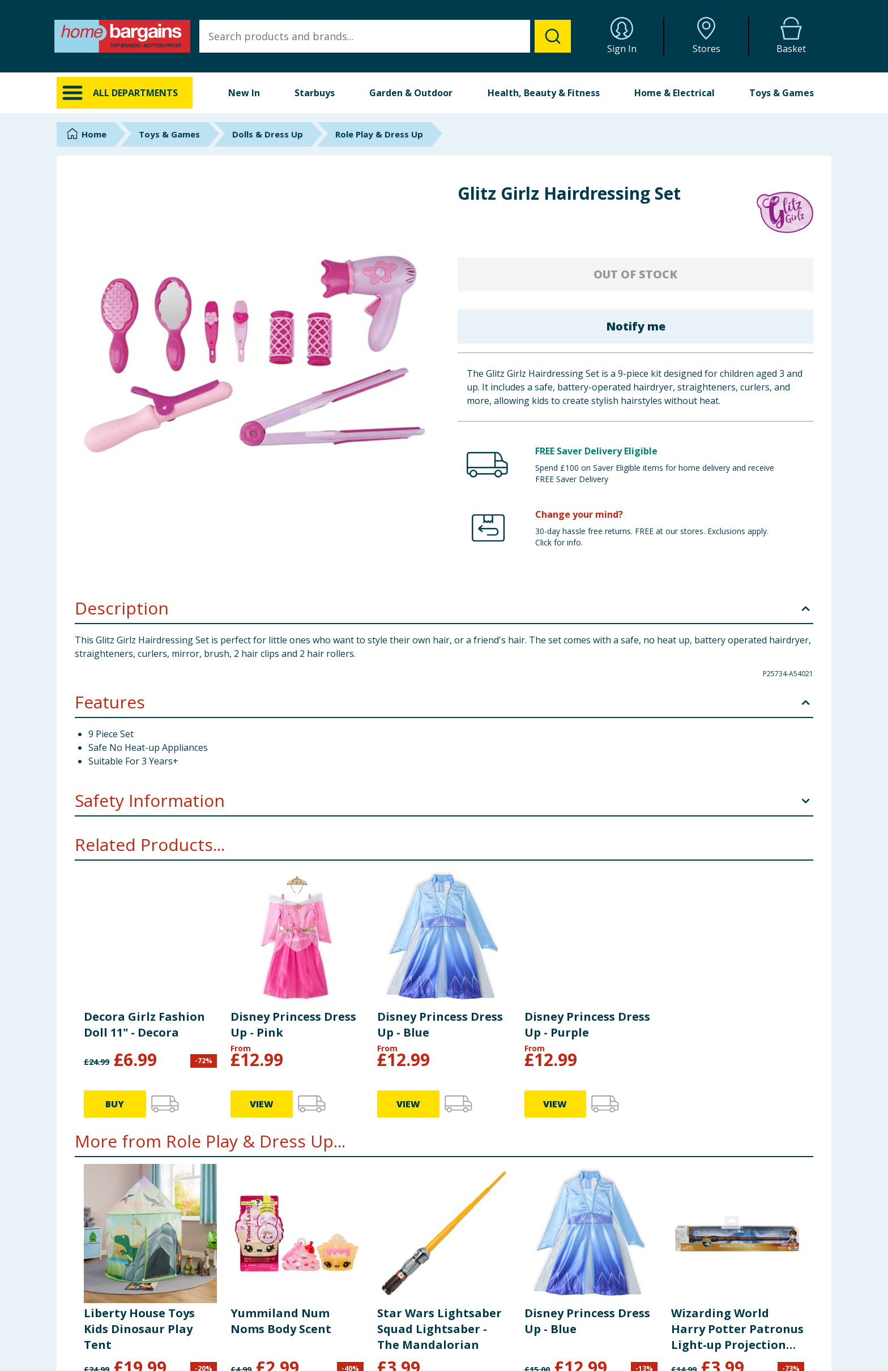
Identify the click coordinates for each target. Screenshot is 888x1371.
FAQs (277, 1332)
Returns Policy (489, 1332)
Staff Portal (680, 1360)
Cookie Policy (488, 1360)
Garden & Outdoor (410, 93)
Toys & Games (781, 93)
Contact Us (287, 1318)
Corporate (678, 1318)
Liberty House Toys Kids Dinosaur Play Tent (139, 1128)
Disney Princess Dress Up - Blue (587, 1120)
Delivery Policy (489, 1318)
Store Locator (684, 1346)
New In (244, 93)
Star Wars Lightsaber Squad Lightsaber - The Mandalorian (439, 1128)
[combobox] (385, 36)
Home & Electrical (674, 93)
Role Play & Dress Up (379, 134)
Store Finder (289, 1360)
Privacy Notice (489, 1346)
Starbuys (314, 93)
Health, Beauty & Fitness (544, 93)
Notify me (635, 326)
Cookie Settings (296, 1346)
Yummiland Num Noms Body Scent (280, 1120)
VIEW (555, 1211)
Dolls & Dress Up (267, 134)
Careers (673, 1332)
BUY (114, 1211)
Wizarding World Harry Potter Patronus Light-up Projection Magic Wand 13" (737, 1129)
